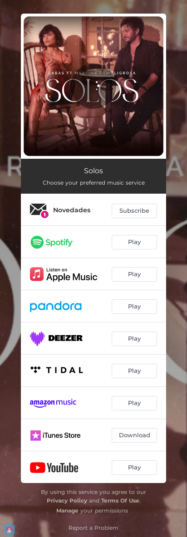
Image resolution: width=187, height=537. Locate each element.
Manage (67, 510)
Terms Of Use (120, 500)
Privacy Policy (67, 500)
